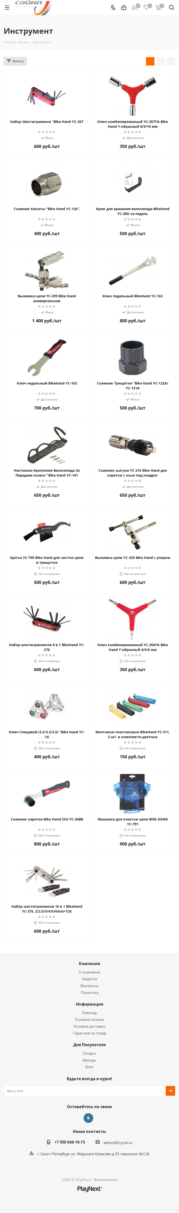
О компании (89, 972)
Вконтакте (88, 1118)
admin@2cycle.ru (117, 1142)
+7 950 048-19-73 (69, 1142)
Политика (89, 992)
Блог (89, 1066)
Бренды (89, 1060)
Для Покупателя (89, 1044)
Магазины (89, 985)
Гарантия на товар (89, 1033)
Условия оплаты (89, 1019)
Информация (89, 1004)
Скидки (89, 1053)
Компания (89, 963)
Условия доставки (90, 1026)
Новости (89, 978)
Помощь (89, 1012)
